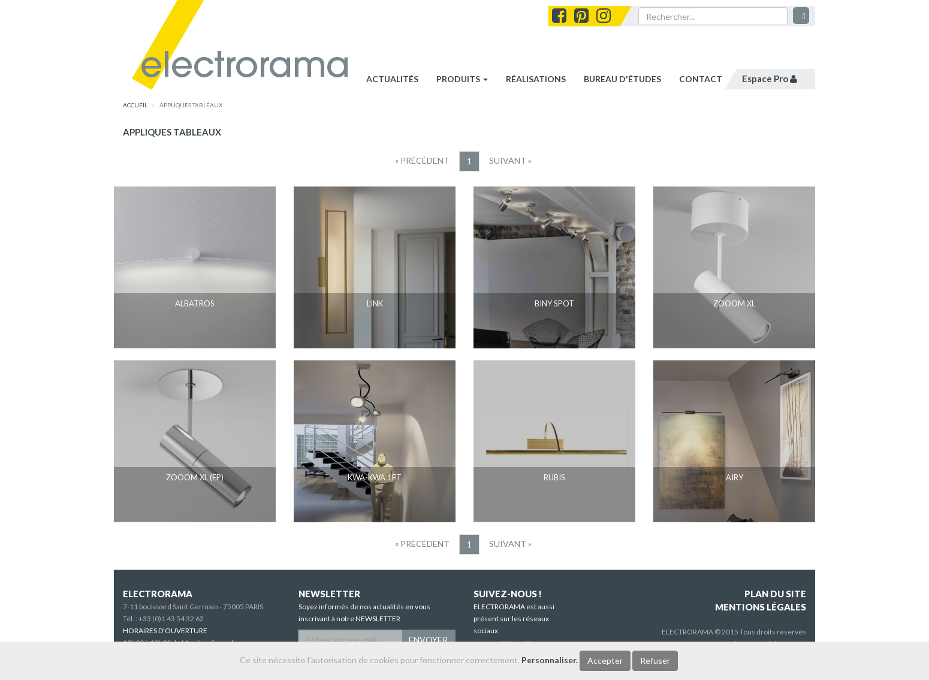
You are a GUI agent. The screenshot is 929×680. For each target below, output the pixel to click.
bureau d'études (622, 79)
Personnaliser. (549, 660)
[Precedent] (422, 160)
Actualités (392, 79)
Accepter (605, 660)
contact (700, 79)
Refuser (655, 660)
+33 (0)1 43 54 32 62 (171, 618)
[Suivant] (510, 160)
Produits (462, 79)
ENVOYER (428, 639)
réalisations (536, 79)
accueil (135, 105)
